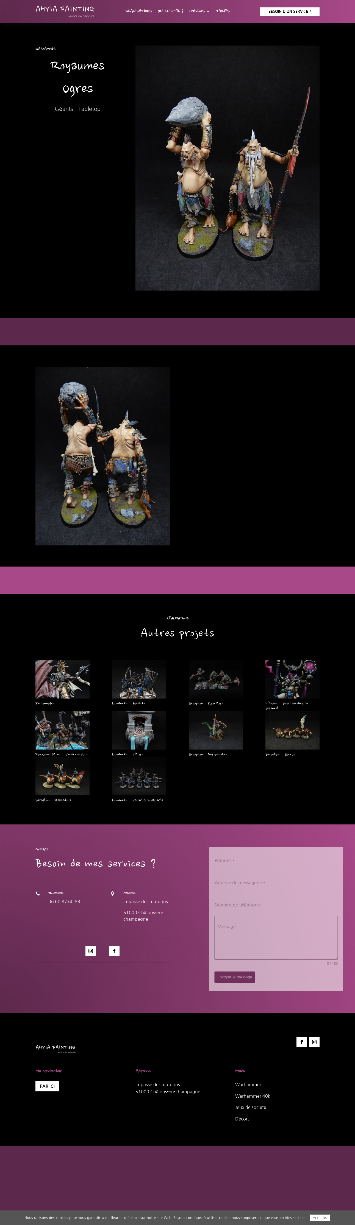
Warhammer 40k (252, 1096)
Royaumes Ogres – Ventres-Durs (61, 754)
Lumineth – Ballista (128, 703)
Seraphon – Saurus (280, 754)
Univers (196, 12)
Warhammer (248, 1084)
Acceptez (320, 1218)
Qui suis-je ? (170, 12)
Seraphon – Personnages (208, 754)
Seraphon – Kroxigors (206, 703)
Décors (242, 1119)
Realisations (138, 12)
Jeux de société (250, 1107)
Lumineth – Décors (127, 754)
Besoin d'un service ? (289, 11)
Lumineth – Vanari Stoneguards (137, 800)
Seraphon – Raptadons (53, 800)
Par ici (47, 1086)
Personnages (44, 703)
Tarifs (222, 12)
